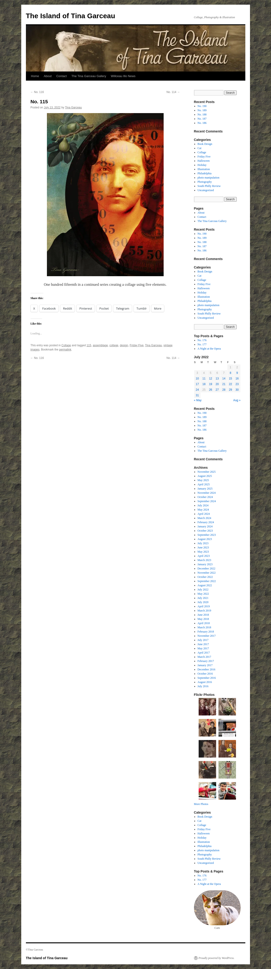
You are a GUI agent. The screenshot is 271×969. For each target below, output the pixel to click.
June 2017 (203, 644)
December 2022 (206, 568)
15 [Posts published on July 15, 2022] (230, 378)
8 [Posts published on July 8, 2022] (230, 373)
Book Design (204, 144)
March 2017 (204, 656)
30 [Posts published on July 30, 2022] (237, 389)
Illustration (203, 169)
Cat (199, 148)
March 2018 (204, 627)
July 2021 (202, 598)
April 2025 (203, 484)
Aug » (236, 400)
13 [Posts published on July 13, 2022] (217, 378)
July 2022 (202, 589)
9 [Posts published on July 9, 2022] (237, 373)
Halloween (203, 160)
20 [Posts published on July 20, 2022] (217, 384)
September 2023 (206, 534)
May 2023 (203, 551)
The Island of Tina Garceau (70, 16)
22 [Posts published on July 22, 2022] (230, 384)
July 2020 (202, 602)
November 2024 (206, 492)
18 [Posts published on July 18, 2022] (203, 384)
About (48, 76)
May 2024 (203, 509)
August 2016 (204, 682)
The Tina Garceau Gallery (88, 76)
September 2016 (206, 677)
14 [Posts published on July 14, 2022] (223, 378)
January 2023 (204, 564)
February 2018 (205, 631)
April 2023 (203, 556)
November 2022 (206, 572)
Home (35, 76)
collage (113, 345)
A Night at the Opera (209, 348)
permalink (65, 349)
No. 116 (37, 92)
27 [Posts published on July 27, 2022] (217, 389)
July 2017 (202, 640)
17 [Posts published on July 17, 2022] (197, 384)
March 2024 (204, 518)
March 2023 (204, 560)
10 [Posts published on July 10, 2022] (197, 378)
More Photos (201, 804)
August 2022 (204, 585)
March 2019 (204, 610)
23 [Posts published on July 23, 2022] (237, 384)
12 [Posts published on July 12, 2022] (210, 378)
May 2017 (203, 648)
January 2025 (204, 488)
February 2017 (205, 661)
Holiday (202, 165)
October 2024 (205, 497)
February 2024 (205, 522)
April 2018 (203, 623)
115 (89, 345)
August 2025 (204, 476)
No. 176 (202, 340)
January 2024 (204, 526)
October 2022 (205, 577)
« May (198, 400)
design (124, 345)
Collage (66, 345)
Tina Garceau (73, 107)
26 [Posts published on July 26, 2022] (210, 389)
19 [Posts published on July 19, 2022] (210, 384)
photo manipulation (208, 177)
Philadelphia (204, 173)
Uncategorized (205, 190)
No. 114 (173, 92)
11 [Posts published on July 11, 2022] (203, 378)
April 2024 (203, 513)
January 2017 (204, 665)
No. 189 (202, 110)
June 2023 (203, 547)
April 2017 (203, 652)
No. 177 (202, 344)
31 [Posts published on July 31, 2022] (197, 395)
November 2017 (206, 635)
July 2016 (202, 686)
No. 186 (202, 123)
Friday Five (137, 345)
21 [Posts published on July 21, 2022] (223, 384)
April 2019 (203, 606)
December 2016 (206, 669)
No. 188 (202, 114)
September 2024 (206, 501)
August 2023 (204, 539)
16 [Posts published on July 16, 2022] (237, 378)
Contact (61, 76)
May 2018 (203, 619)
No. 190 (202, 106)
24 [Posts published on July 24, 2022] (197, 389)
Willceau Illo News (123, 76)
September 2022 (206, 581)
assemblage (100, 345)
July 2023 (202, 543)
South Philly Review (209, 186)
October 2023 (205, 530)
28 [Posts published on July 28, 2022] (223, 389)
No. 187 (202, 118)
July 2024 (202, 505)
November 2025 (206, 471)
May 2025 (203, 480)
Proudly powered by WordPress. (217, 958)
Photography (204, 181)
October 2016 (205, 673)
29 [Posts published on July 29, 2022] (230, 389)
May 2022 (203, 593)
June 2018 (203, 614)
